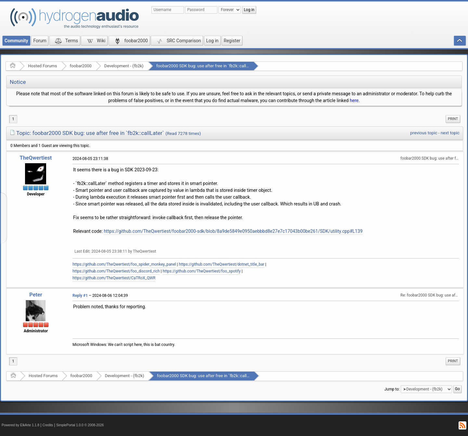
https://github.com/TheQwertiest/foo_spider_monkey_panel (124, 264)
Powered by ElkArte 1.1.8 (20, 425)
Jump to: (392, 389)
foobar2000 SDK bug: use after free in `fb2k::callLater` (206, 65)
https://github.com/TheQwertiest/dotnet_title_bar (221, 264)
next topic (450, 132)
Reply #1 (80, 295)
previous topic (423, 132)
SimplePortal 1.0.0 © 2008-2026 (80, 425)
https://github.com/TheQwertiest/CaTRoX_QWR (113, 278)
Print (453, 119)
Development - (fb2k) (124, 65)
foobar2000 (81, 65)
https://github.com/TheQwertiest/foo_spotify (201, 271)
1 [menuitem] (13, 119)
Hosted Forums (42, 65)
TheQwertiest (36, 158)
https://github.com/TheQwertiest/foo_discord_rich (116, 271)
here (354, 100)
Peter (35, 295)
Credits (48, 425)
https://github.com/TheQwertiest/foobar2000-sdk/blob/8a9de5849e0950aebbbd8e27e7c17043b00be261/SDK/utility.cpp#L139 (233, 231)
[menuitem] (453, 119)
